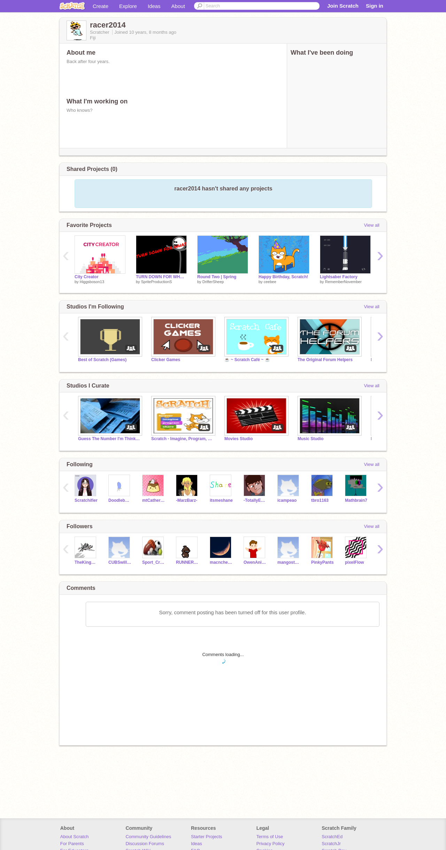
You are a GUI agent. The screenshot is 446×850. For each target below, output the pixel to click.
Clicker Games (165, 359)
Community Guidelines (148, 836)
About (178, 6)
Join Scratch (343, 6)
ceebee (270, 282)
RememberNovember (343, 282)
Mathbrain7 (356, 500)
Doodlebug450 (120, 500)
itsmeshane (221, 500)
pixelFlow (354, 562)
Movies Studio (238, 438)
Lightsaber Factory (338, 276)
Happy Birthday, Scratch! (283, 276)
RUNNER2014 (187, 562)
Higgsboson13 (92, 282)
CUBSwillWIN (120, 562)
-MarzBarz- (186, 500)
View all (371, 225)
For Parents (72, 843)
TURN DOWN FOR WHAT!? (161, 276)
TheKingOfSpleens (86, 562)
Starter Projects (206, 836)
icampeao (287, 500)
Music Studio (311, 438)
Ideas (154, 6)
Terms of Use (269, 836)
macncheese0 (221, 562)
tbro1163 (320, 500)
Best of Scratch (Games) (102, 359)
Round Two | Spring (216, 276)
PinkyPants (322, 562)
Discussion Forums (144, 843)
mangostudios (289, 562)
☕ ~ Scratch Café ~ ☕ (247, 359)
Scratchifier (86, 500)
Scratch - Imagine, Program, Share (182, 438)
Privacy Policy (270, 843)
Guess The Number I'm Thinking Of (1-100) (109, 438)
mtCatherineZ (154, 500)
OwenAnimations (255, 562)
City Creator (87, 276)
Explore (128, 6)
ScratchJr (331, 843)
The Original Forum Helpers (325, 359)
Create (100, 6)
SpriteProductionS (156, 282)
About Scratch (74, 836)
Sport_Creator (154, 562)
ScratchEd (332, 836)
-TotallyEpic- (255, 500)
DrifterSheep (213, 282)
